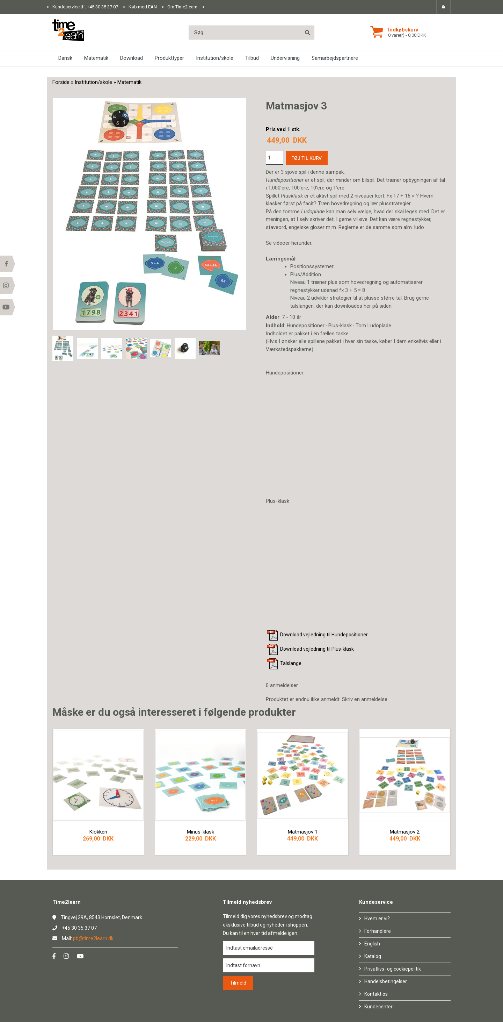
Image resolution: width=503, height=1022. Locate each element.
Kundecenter (378, 1006)
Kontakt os (376, 994)
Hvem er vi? (377, 918)
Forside (61, 82)
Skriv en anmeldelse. (365, 699)
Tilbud (252, 58)
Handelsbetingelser (385, 981)
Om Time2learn (182, 6)
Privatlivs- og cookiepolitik (392, 969)
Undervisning (285, 58)
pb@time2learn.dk (93, 938)
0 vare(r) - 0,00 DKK (407, 35)
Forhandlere (377, 931)
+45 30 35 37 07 (102, 6)
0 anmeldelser (282, 685)
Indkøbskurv (403, 30)
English (372, 943)
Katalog (372, 956)
